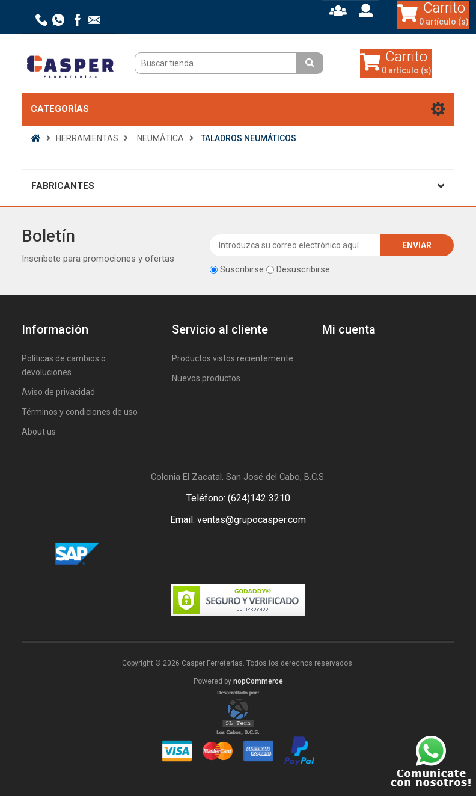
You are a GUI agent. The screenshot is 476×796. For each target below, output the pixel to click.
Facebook (223, 554)
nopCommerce (258, 681)
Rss (252, 554)
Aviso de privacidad (58, 392)
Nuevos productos (206, 378)
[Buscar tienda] (217, 63)
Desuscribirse (303, 269)
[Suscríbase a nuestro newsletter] (295, 245)
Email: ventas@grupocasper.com (238, 519)
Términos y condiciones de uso (80, 412)
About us (39, 431)
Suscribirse (242, 269)
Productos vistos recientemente (232, 358)
